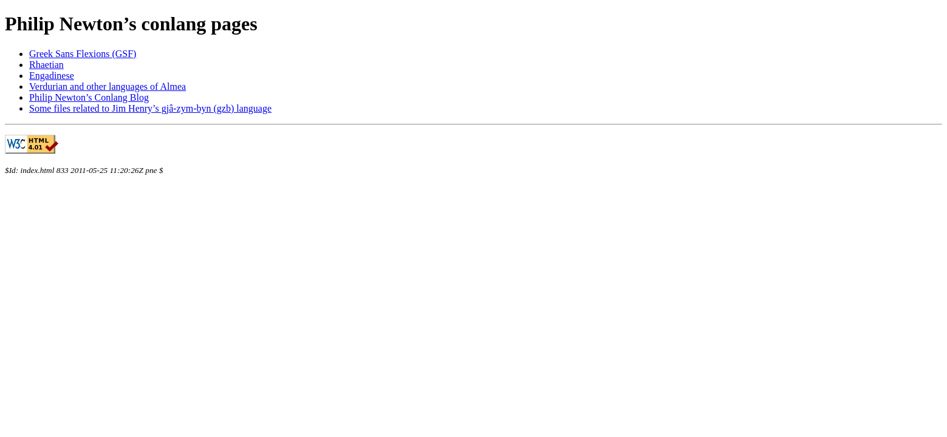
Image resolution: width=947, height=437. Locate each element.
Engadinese (51, 75)
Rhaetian (46, 64)
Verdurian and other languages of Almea (107, 86)
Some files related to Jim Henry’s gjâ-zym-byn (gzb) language (150, 108)
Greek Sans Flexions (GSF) (82, 54)
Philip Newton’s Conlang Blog (89, 97)
